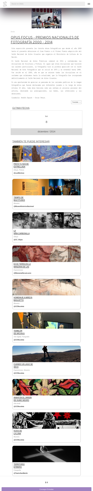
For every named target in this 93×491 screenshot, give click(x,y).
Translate (76, 102)
